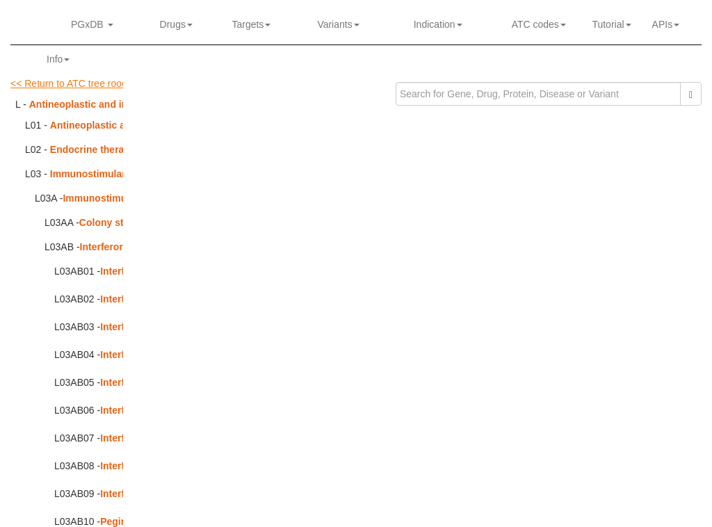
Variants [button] (338, 24)
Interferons (105, 246)
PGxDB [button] (92, 24)
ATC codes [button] (539, 24)
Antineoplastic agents (100, 125)
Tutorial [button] (609, 24)
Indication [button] (438, 24)
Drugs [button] (176, 24)
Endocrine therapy (93, 149)
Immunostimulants (93, 173)
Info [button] (58, 59)
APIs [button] (666, 24)
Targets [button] (248, 24)
